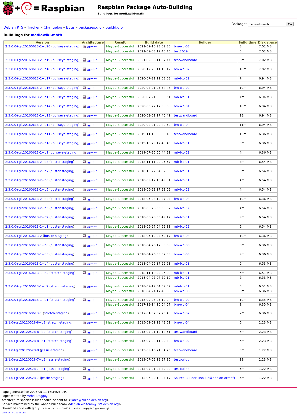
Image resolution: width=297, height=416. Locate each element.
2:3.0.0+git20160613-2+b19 (27, 60)
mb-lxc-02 (181, 78)
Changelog (53, 27)
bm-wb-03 (182, 46)
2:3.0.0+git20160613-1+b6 (26, 245)
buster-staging (62, 161)
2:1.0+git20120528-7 (22, 378)
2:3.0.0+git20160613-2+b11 (27, 134)
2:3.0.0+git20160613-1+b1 (26, 299)
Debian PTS (13, 27)
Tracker (33, 27)
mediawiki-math (46, 35)
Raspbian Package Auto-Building (145, 7)
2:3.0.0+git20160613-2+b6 (26, 180)
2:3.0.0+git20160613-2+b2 (26, 217)
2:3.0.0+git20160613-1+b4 (26, 263)
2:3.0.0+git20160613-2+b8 (26, 161)
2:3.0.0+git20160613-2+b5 (26, 189)
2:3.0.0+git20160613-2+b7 (26, 171)
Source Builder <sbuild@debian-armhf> (205, 378)
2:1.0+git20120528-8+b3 (25, 322)
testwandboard (185, 60)
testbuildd (181, 359)
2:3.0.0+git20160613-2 (23, 236)
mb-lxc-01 (181, 97)
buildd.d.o (114, 27)
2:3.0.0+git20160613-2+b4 (26, 199)
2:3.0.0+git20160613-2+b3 (26, 208)
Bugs (70, 27)
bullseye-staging (65, 46)
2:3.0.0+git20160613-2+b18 (27, 69)
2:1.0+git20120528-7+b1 (25, 369)
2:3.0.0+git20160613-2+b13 (27, 115)
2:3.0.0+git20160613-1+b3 (26, 273)
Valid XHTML (8, 412)
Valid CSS (21, 412)
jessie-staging (52, 350)
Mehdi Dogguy (37, 396)
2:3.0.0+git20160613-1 (23, 313)
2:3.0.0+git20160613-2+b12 (27, 124)
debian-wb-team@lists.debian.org (94, 404)
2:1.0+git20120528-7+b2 (25, 359)
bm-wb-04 (182, 124)
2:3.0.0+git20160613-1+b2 (26, 286)
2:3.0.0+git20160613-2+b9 (26, 152)
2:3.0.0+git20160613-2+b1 (26, 226)
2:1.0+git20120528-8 (22, 350)
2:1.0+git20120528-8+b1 (25, 341)
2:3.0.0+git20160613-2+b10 (27, 143)
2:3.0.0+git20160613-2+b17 (27, 78)
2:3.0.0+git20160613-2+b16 (27, 87)
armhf (92, 47)
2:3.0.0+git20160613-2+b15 (27, 97)
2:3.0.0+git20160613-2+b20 (27, 46)
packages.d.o (90, 27)
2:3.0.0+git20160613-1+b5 (26, 254)
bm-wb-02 (182, 69)
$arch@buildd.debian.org (88, 400)
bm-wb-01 (182, 106)
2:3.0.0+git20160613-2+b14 (27, 106)
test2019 (181, 51)
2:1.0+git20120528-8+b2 (25, 331)
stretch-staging (62, 273)
